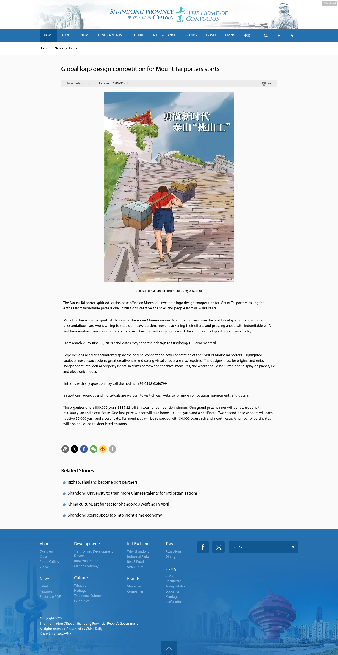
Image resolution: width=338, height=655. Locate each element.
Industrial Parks (138, 557)
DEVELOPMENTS (110, 35)
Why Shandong (138, 551)
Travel (171, 544)
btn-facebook (278, 35)
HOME (48, 35)
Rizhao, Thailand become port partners (103, 482)
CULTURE (137, 35)
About (45, 544)
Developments (87, 544)
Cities (43, 557)
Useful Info (173, 602)
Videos (44, 567)
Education (173, 591)
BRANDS (191, 35)
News (59, 48)
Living (171, 569)
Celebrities (81, 601)
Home (44, 48)
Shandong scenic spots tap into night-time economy (115, 515)
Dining (170, 557)
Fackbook (203, 547)
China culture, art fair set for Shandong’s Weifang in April (118, 504)
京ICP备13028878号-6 (55, 634)
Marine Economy (86, 566)
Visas (169, 576)
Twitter (218, 547)
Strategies (134, 586)
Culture (81, 578)
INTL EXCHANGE (164, 35)
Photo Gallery (49, 562)
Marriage (172, 597)
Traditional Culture (87, 596)
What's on (81, 585)
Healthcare (173, 581)
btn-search (266, 35)
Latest (73, 48)
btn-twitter (291, 35)
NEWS (85, 35)
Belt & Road (135, 562)
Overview (46, 551)
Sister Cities (135, 567)
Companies (135, 591)
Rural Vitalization (86, 561)
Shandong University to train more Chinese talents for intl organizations (133, 493)
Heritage (80, 591)
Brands (133, 579)
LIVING (230, 35)
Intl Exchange (139, 544)
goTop (169, 648)
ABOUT (67, 35)
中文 (247, 35)
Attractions (173, 551)
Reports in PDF (50, 597)
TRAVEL (211, 35)
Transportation (176, 586)
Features (46, 591)
